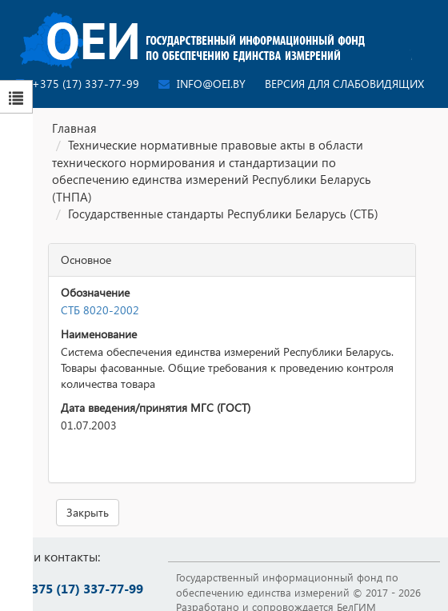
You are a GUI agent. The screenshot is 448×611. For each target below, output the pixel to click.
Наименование (99, 333)
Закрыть (87, 512)
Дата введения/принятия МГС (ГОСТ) (155, 407)
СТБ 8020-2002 (100, 309)
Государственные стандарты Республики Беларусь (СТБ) (223, 214)
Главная (74, 128)
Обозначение (95, 292)
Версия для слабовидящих (344, 83)
